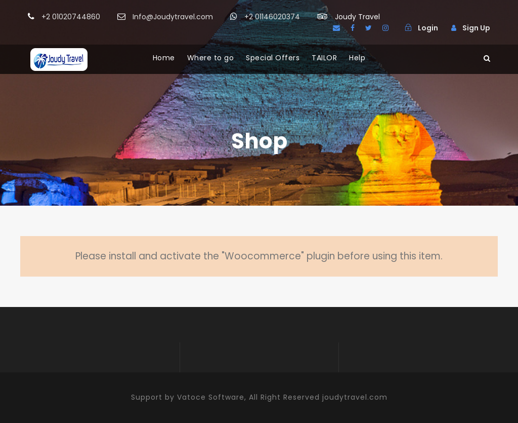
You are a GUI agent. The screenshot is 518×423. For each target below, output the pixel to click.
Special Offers (272, 58)
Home (164, 58)
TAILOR (324, 58)
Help (357, 58)
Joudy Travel (357, 17)
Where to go (210, 58)
